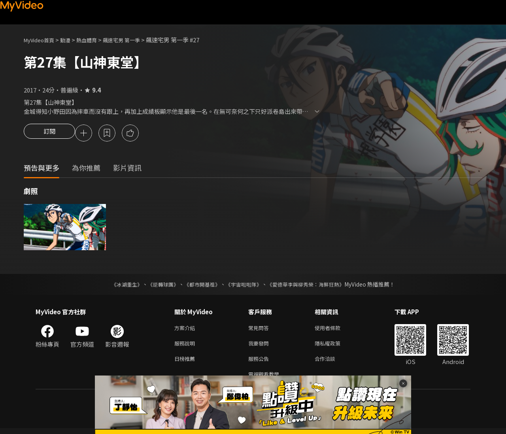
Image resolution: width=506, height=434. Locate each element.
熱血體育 (95, 40)
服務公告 (260, 363)
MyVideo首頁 (42, 40)
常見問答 (260, 329)
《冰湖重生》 (119, 285)
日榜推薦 (186, 363)
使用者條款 (334, 329)
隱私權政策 (334, 346)
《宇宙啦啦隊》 (244, 285)
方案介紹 (186, 329)
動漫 (71, 40)
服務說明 (186, 346)
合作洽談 (331, 363)
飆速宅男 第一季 (134, 40)
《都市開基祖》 (200, 285)
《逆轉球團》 (158, 285)
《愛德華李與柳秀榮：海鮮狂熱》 (310, 285)
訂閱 (49, 133)
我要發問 (260, 346)
